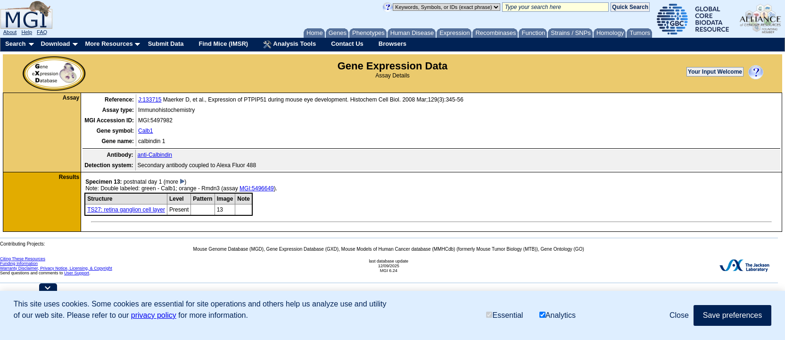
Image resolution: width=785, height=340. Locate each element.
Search (15, 43)
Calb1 (145, 131)
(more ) (175, 181)
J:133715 (149, 99)
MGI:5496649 (257, 188)
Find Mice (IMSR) (223, 43)
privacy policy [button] (153, 315)
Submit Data (166, 43)
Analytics (557, 315)
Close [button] (679, 315)
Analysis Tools (289, 44)
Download (55, 43)
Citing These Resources (22, 258)
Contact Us (347, 43)
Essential (504, 315)
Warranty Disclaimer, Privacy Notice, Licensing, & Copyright (56, 268)
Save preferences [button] (732, 315)
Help (26, 32)
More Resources (108, 43)
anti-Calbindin (155, 155)
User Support (76, 273)
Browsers (392, 43)
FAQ (42, 32)
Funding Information (19, 263)
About (10, 32)
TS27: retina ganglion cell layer (126, 209)
